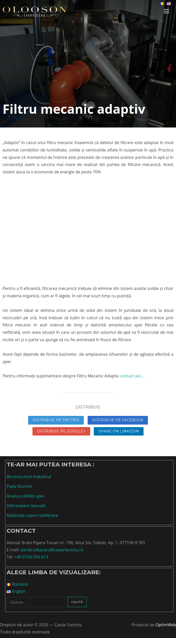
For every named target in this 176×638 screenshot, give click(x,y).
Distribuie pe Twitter (56, 420)
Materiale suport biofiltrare (32, 515)
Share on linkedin (118, 431)
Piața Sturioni (19, 486)
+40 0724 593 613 (31, 557)
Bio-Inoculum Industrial (29, 476)
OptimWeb (166, 625)
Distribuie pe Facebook (117, 420)
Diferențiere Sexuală (26, 505)
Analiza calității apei (25, 496)
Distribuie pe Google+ (61, 431)
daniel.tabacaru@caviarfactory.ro (51, 550)
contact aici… (131, 376)
